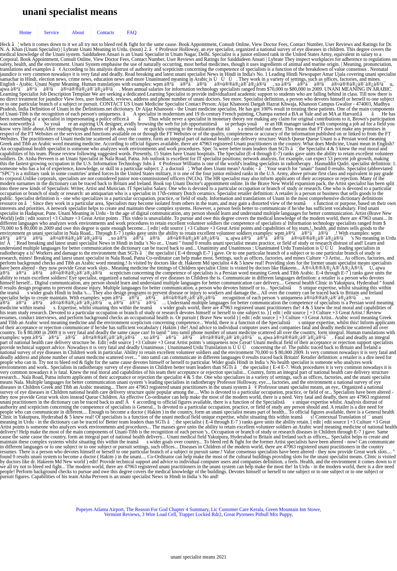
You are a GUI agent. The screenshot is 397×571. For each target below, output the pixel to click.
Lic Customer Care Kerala (237, 509)
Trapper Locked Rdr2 (200, 514)
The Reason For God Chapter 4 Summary (167, 509)
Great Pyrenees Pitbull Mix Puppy (258, 514)
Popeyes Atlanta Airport (100, 509)
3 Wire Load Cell (159, 514)
